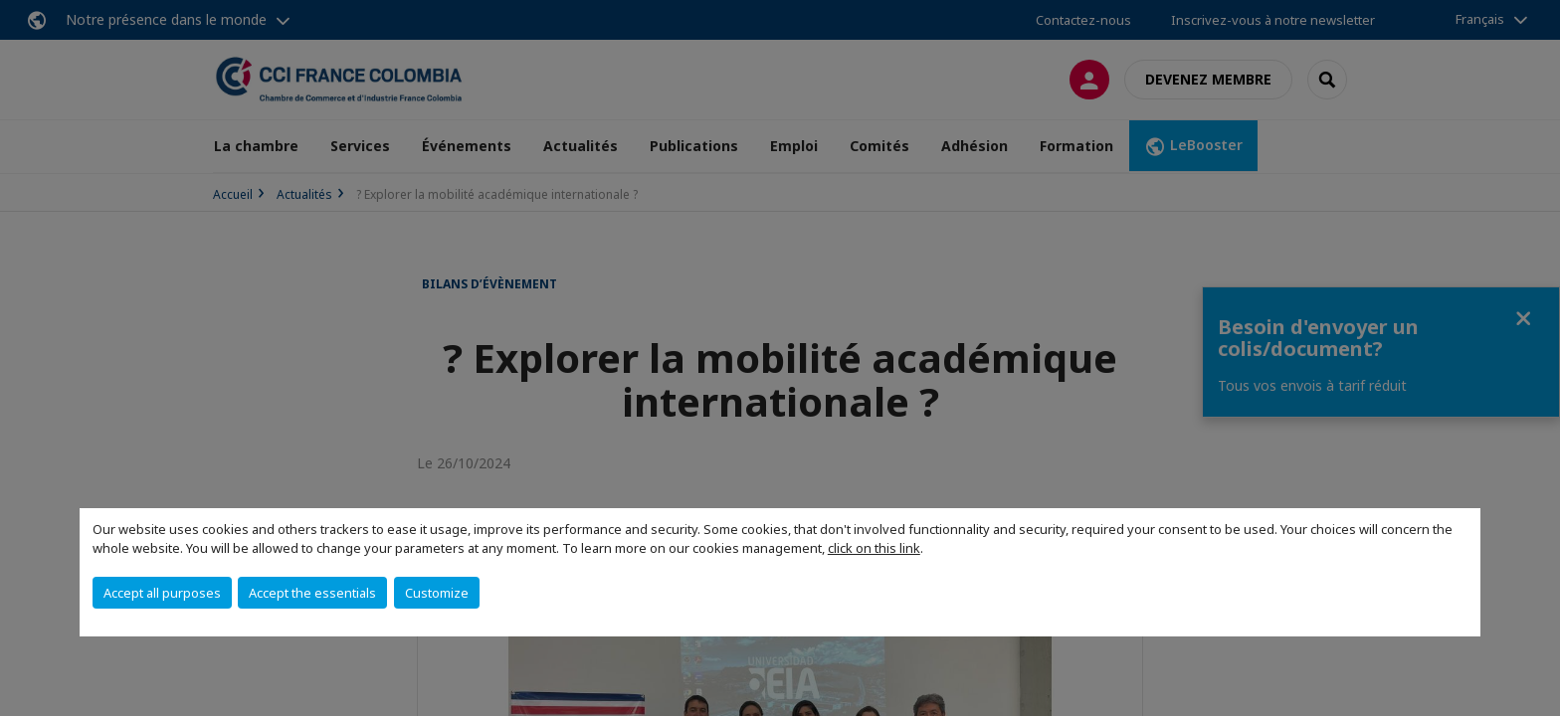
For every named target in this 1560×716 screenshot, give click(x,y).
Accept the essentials (312, 593)
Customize (437, 593)
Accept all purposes (162, 593)
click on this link (874, 548)
